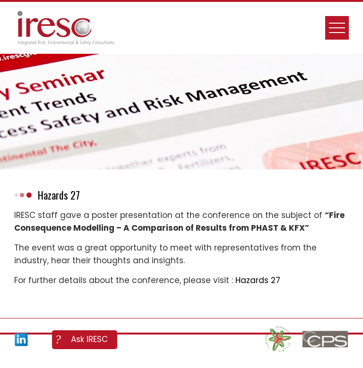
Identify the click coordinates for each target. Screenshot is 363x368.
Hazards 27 (257, 280)
